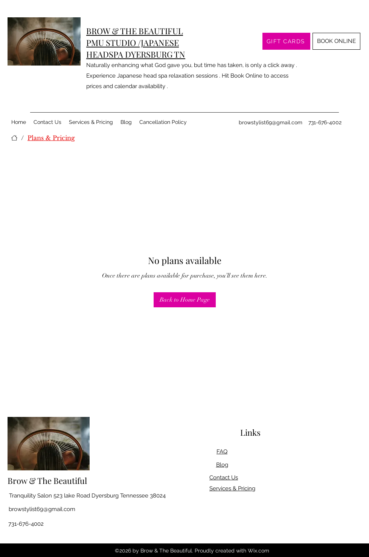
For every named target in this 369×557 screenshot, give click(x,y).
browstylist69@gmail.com (270, 122)
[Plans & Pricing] (51, 138)
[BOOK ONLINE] (336, 41)
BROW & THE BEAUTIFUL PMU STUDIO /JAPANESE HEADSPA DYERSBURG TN (135, 42)
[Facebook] (335, 534)
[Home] (14, 138)
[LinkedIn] (357, 534)
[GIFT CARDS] (286, 41)
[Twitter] (346, 534)
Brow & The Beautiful (47, 480)
